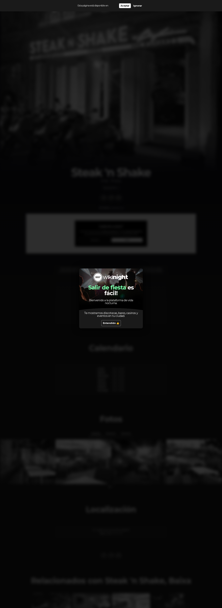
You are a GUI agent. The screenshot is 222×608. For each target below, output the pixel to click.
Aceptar (124, 5)
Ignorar (137, 5)
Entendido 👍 (111, 323)
